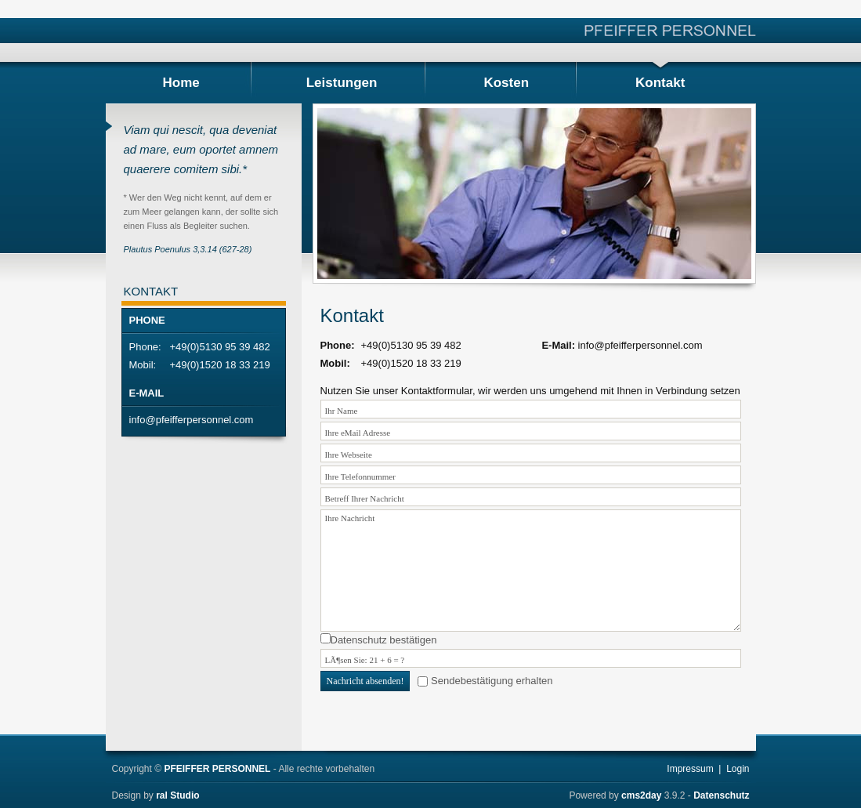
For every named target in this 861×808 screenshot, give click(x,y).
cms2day (641, 795)
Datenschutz (721, 795)
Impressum (690, 768)
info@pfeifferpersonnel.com (191, 420)
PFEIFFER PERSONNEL (217, 768)
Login (737, 768)
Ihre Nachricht (530, 570)
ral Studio (177, 795)
